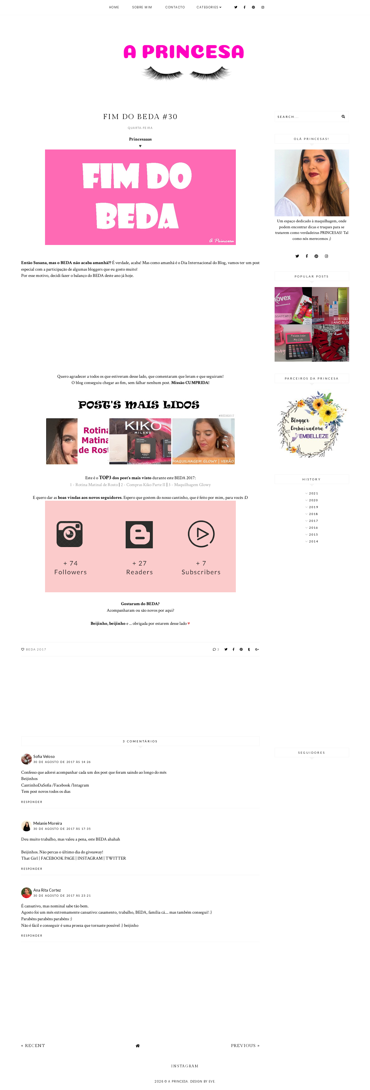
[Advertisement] (312, 646)
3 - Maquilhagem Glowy (189, 485)
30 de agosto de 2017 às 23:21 (62, 895)
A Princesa (178, 1081)
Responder (32, 802)
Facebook (62, 785)
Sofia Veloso (44, 756)
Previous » (245, 1045)
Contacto (175, 7)
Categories (207, 7)
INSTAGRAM (90, 858)
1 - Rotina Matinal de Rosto (94, 485)
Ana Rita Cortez (47, 890)
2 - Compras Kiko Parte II (143, 485)
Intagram (81, 785)
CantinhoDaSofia (36, 785)
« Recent (33, 1045)
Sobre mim (142, 7)
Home (114, 7)
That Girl (29, 858)
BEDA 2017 (36, 649)
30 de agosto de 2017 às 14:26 (62, 762)
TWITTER (116, 858)
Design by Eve (202, 1081)
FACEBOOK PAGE (58, 858)
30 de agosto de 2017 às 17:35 (62, 828)
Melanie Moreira (47, 823)
